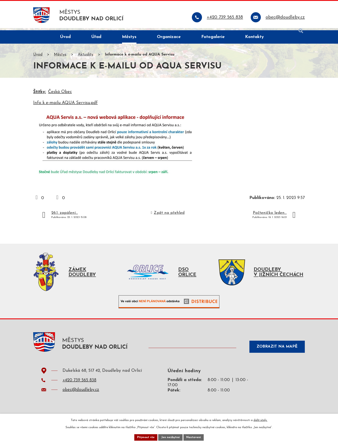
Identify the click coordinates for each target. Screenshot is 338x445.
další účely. (261, 419)
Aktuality (85, 57)
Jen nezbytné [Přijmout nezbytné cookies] (170, 437)
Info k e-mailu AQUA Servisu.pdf (65, 105)
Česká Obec (60, 94)
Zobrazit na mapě (275, 350)
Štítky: (39, 94)
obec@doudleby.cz (81, 394)
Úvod (37, 57)
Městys (60, 57)
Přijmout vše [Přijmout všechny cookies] (145, 437)
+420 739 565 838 (79, 385)
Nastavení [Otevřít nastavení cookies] (194, 437)
